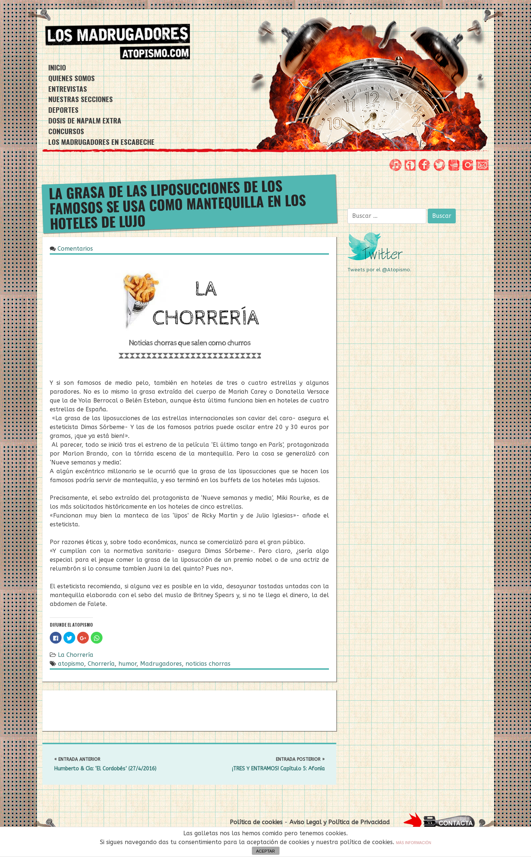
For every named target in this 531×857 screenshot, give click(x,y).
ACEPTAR (265, 851)
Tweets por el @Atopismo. (379, 269)
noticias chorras (207, 663)
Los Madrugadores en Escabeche (101, 141)
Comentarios (75, 248)
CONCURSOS (66, 131)
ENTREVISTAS (67, 88)
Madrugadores (161, 663)
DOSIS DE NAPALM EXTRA (84, 120)
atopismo (71, 663)
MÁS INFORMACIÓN (413, 843)
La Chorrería (75, 654)
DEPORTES (63, 109)
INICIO (57, 67)
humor (127, 663)
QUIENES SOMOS (71, 78)
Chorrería (101, 663)
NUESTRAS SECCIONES (80, 99)
